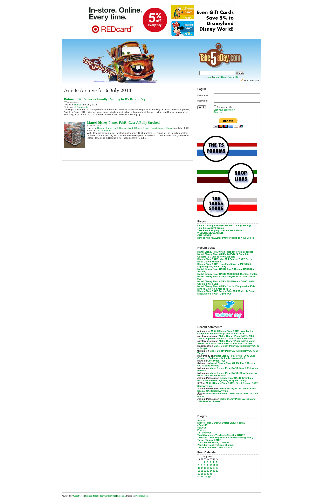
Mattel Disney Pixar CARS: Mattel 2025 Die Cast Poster (227, 274)
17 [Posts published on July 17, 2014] (211, 468)
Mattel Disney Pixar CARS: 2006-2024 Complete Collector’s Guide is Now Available (223, 255)
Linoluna (121, 496)
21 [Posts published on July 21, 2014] (202, 471)
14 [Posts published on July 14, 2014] (202, 468)
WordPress (78, 496)
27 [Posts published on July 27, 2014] (199, 473)
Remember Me (224, 107)
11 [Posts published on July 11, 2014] (214, 465)
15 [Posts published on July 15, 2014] (205, 468)
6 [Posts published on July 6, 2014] (198, 465)
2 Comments (81, 107)
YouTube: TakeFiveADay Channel (215, 445)
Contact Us (233, 77)
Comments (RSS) (107, 496)
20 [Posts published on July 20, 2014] (199, 471)
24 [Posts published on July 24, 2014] (211, 471)
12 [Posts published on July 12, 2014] (217, 465)
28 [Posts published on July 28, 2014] (202, 473)
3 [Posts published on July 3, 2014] (210, 462)
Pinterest (202, 430)
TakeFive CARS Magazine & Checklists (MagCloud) (225, 437)
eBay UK (202, 425)
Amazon (201, 420)
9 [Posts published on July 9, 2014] (207, 465)
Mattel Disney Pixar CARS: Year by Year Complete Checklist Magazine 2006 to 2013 (225, 332)
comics (77, 104)
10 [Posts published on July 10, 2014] (211, 465)
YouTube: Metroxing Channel (213, 442)
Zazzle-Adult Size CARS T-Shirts (215, 447)
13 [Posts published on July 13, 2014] (199, 468)
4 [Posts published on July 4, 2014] (213, 462)
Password (202, 100)
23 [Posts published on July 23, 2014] (208, 471)
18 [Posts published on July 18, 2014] (214, 468)
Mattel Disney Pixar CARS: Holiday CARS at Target (225, 252)
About (216, 77)
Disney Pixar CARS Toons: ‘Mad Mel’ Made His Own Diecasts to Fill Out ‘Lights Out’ (225, 292)
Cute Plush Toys (216, 360)
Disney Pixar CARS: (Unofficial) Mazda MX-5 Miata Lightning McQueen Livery (224, 265)
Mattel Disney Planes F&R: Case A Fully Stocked (123, 123)
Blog (223, 77)
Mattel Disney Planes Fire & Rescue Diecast (150, 128)
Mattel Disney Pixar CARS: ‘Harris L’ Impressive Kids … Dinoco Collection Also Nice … (227, 287)
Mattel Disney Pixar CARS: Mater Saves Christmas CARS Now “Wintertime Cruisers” (226, 342)
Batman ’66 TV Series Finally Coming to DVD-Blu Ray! (105, 99)
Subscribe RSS (251, 80)
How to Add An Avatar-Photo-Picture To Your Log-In (225, 238)
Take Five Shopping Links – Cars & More (219, 230)
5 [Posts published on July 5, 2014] (216, 462)
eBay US (202, 427)
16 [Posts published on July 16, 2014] (208, 468)
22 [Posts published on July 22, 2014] (205, 471)
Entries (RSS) (91, 496)
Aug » (208, 476)
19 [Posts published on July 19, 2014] (217, 468)
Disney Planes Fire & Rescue (112, 128)
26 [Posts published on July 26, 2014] (217, 471)
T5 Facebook (204, 432)
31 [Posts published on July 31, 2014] (211, 473)
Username (202, 95)
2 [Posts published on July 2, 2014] (207, 462)
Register (218, 112)
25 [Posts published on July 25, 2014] (214, 471)
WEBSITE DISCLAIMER (210, 233)
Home (208, 77)
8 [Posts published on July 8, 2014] (204, 465)
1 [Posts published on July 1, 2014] (204, 462)
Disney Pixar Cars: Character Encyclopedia (221, 423)
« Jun (200, 476)
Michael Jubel (141, 496)
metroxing (72, 102)
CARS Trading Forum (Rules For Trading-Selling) (224, 225)
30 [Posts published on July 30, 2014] (208, 473)
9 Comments (104, 130)
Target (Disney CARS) (209, 440)
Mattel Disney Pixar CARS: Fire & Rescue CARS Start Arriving (226, 389)
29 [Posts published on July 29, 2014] (205, 473)
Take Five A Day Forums (210, 228)
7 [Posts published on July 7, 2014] (201, 465)
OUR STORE (204, 235)
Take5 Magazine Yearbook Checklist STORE (221, 435)
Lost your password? (224, 110)
